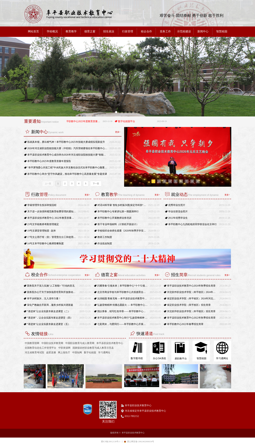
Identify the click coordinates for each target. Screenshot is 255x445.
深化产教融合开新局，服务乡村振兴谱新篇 (50, 305)
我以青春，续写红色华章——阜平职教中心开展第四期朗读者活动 (122, 311)
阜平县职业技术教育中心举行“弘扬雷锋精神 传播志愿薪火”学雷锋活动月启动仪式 (122, 317)
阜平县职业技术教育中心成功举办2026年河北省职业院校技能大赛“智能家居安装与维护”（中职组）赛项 (67, 154)
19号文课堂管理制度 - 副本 (41, 230)
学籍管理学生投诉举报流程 (41, 205)
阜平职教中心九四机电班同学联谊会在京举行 (192, 224)
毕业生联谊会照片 (178, 211)
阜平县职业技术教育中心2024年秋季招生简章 (191, 285)
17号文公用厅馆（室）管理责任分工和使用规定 (51, 237)
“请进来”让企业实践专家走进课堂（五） (48, 324)
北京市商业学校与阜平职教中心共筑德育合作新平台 (122, 292)
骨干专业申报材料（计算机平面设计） (118, 224)
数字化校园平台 (128, 121)
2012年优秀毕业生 (178, 218)
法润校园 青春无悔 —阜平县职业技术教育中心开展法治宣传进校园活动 (122, 298)
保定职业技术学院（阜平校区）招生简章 (189, 305)
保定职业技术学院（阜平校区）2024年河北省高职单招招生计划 (192, 298)
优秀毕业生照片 (176, 205)
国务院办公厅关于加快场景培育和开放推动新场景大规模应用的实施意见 (52, 292)
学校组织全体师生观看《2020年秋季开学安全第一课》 (121, 230)
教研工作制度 (104, 237)
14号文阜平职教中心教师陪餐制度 (45, 243)
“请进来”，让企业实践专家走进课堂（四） (50, 317)
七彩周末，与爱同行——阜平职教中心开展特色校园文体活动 (122, 324)
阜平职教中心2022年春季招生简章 (185, 324)
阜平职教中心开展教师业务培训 (114, 218)
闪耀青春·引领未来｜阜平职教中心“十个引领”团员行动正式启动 (122, 285)
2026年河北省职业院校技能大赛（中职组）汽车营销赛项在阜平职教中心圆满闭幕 (67, 148)
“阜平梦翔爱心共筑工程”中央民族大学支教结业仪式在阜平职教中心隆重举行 (67, 167)
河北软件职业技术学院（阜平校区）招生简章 (191, 311)
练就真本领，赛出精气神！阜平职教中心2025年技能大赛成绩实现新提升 (66, 142)
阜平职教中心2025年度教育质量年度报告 (85, 121)
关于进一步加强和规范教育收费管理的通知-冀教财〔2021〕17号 (51, 211)
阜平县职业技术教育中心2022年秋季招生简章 (191, 317)
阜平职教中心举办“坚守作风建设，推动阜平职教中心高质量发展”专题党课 (67, 174)
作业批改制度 (104, 243)
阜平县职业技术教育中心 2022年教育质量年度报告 (51, 218)
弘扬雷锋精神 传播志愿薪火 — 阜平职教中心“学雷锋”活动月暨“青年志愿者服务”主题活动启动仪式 (122, 305)
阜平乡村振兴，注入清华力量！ (44, 298)
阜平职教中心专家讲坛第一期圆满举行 (118, 211)
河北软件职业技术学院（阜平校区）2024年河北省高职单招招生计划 (192, 292)
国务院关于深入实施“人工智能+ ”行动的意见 (51, 285)
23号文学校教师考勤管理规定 (43, 224)
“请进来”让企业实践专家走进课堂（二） (48, 311)
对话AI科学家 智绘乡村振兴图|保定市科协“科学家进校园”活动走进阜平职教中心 (121, 205)
